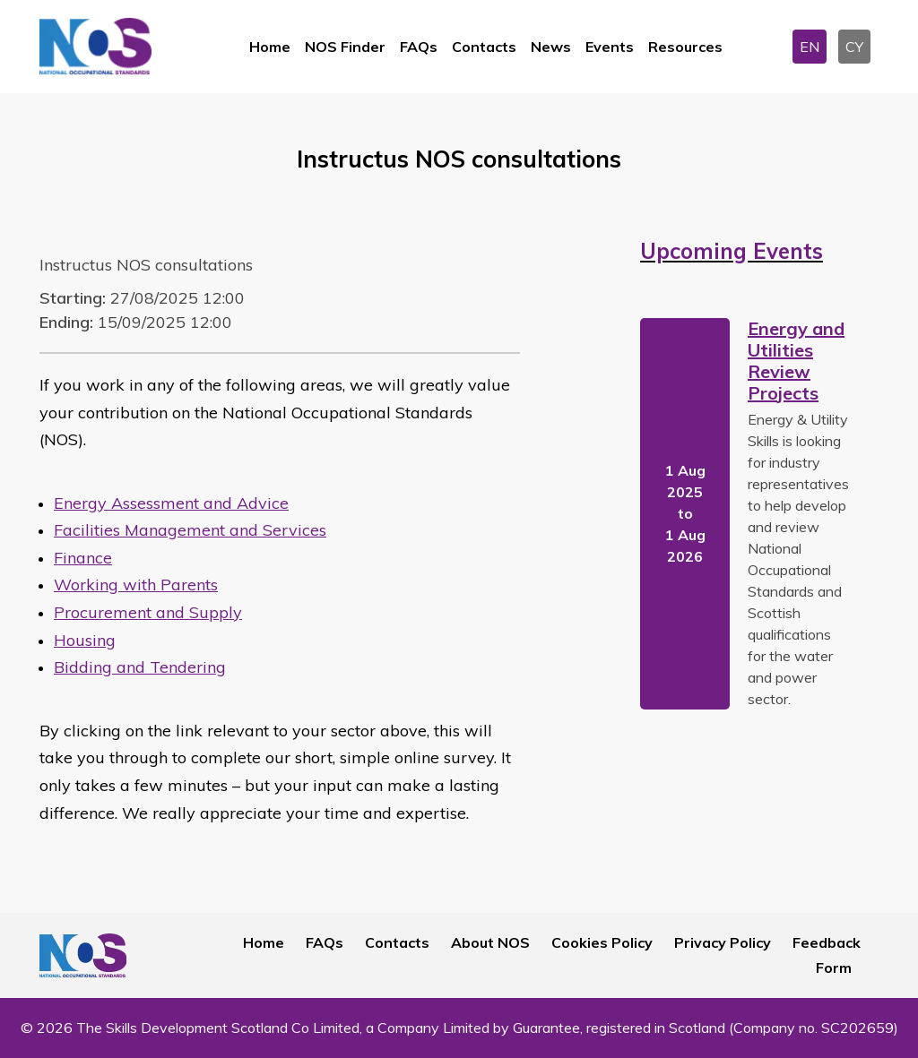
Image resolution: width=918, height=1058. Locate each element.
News (551, 47)
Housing (85, 640)
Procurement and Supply (148, 612)
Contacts (484, 47)
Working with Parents (136, 584)
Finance (83, 557)
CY (854, 47)
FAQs (418, 47)
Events (609, 47)
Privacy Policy (722, 942)
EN (809, 47)
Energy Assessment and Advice (171, 503)
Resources (685, 47)
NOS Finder (345, 47)
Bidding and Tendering (140, 667)
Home (269, 47)
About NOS (490, 942)
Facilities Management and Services (190, 530)
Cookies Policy (602, 942)
